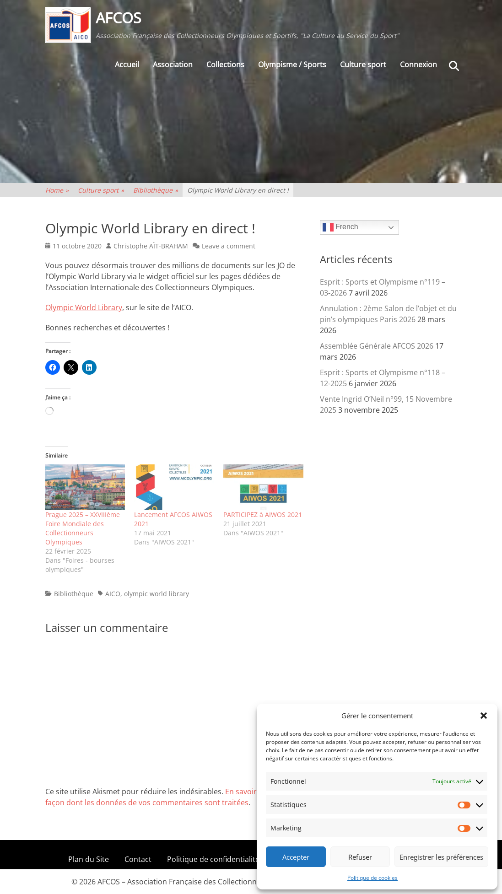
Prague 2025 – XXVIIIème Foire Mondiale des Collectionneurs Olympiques (82, 528)
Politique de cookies (372, 878)
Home (57, 190)
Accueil (127, 64)
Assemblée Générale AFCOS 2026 (376, 346)
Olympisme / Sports (292, 64)
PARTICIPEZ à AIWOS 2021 (262, 514)
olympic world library (156, 593)
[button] (483, 715)
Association (173, 64)
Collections (225, 64)
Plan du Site (88, 859)
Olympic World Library (83, 307)
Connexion (418, 64)
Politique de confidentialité (213, 859)
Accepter (295, 857)
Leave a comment (228, 246)
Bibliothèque (155, 190)
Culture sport (363, 64)
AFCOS (118, 17)
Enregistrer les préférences (441, 857)
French (340, 227)
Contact (137, 859)
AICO (112, 593)
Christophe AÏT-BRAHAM (150, 246)
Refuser (360, 857)
